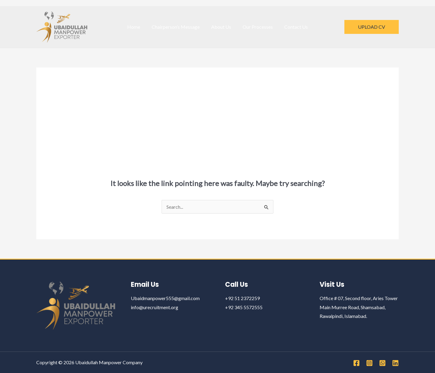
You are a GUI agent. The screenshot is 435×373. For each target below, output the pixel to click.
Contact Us (292, 27)
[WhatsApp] (382, 363)
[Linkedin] (395, 363)
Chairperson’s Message (177, 27)
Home (137, 27)
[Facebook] (356, 363)
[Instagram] (369, 363)
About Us (221, 27)
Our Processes (256, 27)
